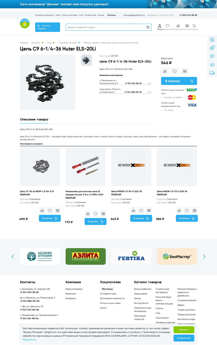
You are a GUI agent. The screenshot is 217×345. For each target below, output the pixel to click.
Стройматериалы (186, 300)
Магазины (111, 15)
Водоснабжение (142, 289)
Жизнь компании (74, 289)
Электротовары (186, 324)
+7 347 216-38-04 (133, 83)
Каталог (37, 42)
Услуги (58, 15)
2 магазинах (31, 199)
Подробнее (29, 339)
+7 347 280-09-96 (133, 92)
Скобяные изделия (165, 322)
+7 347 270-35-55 (29, 292)
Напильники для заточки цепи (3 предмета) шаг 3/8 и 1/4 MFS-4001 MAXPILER (85, 194)
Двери (180, 305)
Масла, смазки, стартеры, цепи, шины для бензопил (111, 42)
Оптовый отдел (90, 15)
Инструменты (141, 303)
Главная (24, 42)
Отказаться (184, 338)
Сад (51, 42)
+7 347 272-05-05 (29, 309)
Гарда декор (140, 293)
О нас (80, 15)
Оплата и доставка (69, 15)
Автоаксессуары (186, 319)
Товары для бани (186, 309)
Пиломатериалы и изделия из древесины (187, 292)
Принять (183, 329)
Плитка (159, 308)
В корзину (179, 81)
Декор (137, 298)
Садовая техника (69, 42)
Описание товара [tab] (34, 119)
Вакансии (71, 293)
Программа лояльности (44, 15)
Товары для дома (186, 314)
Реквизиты (71, 298)
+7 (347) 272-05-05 (188, 15)
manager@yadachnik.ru (134, 15)
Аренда (101, 15)
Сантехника (162, 317)
